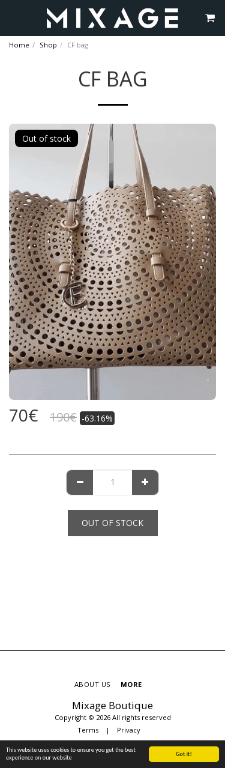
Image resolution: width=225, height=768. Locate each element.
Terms (87, 729)
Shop (48, 44)
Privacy (128, 729)
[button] (13, 17)
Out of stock (112, 522)
